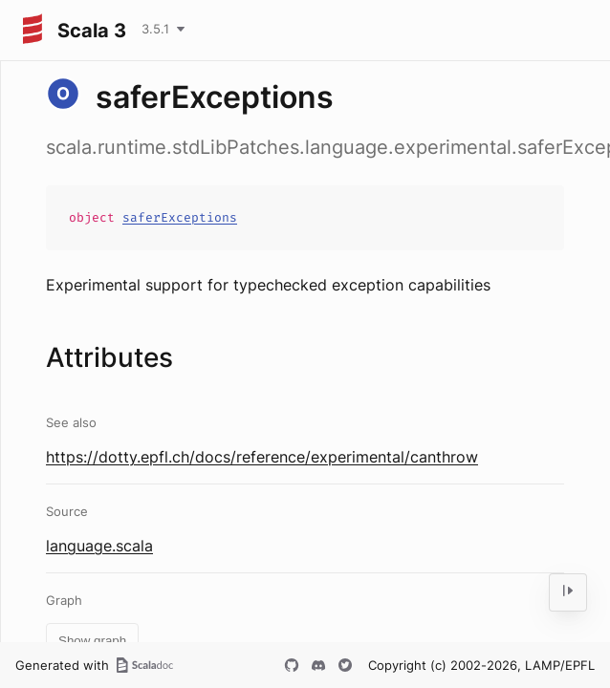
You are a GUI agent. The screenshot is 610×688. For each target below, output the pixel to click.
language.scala (99, 545)
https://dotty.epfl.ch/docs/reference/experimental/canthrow (262, 456)
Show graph (92, 641)
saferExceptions (179, 217)
